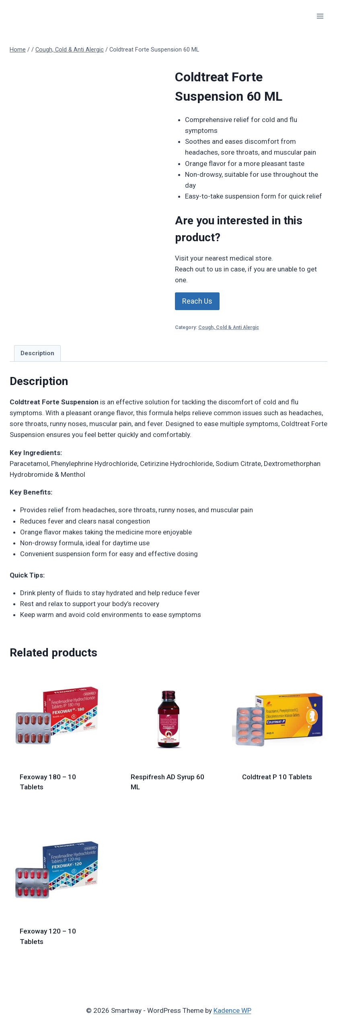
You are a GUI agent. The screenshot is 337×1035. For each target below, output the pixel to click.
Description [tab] (37, 353)
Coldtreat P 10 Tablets (277, 777)
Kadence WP (232, 1010)
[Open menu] (319, 16)
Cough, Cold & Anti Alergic (228, 327)
